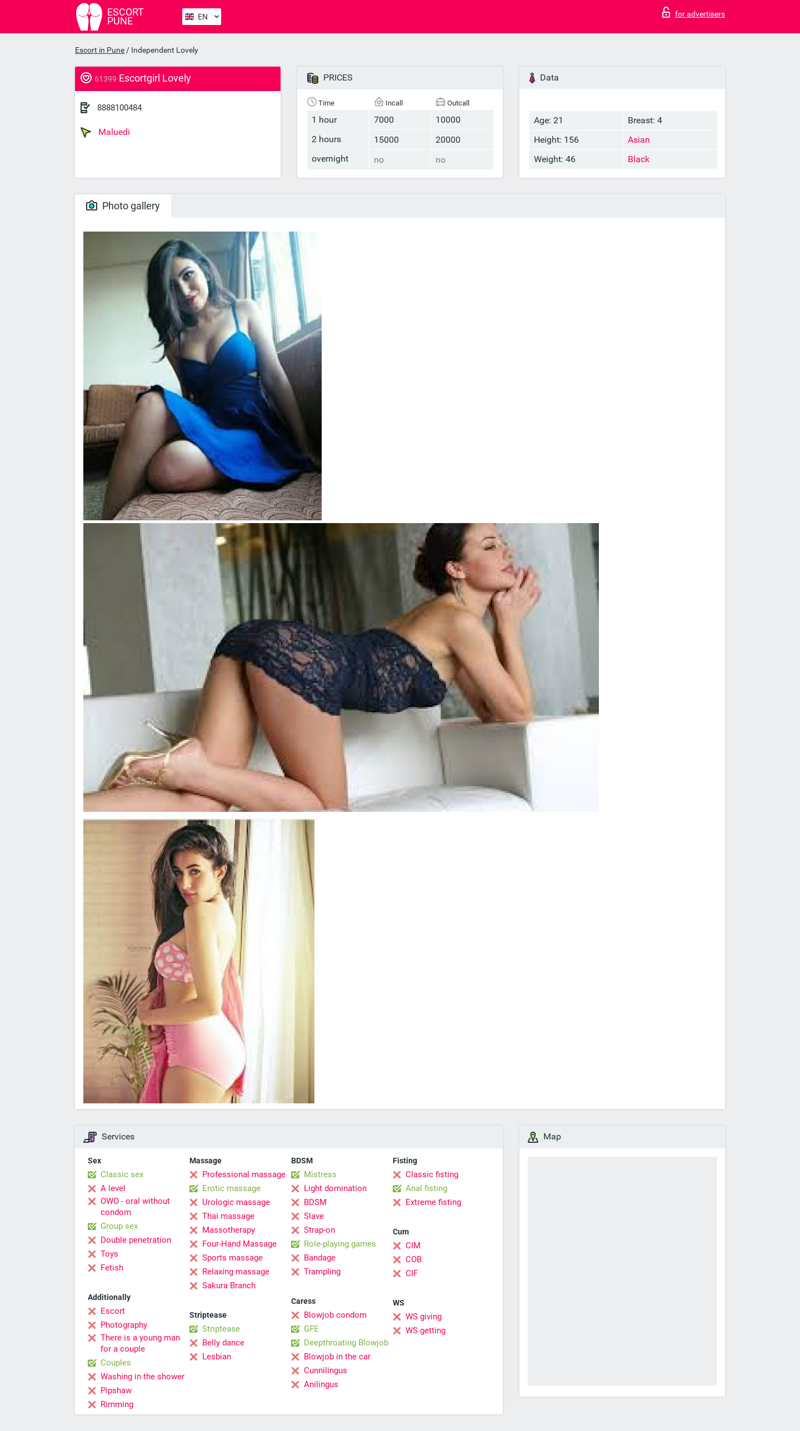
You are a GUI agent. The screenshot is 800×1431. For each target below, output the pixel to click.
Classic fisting (432, 1174)
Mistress (320, 1174)
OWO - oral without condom (135, 1206)
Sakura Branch (229, 1286)
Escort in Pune (99, 50)
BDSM (315, 1202)
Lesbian (216, 1357)
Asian (639, 139)
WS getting (426, 1330)
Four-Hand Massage (239, 1244)
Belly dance (223, 1343)
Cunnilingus (325, 1370)
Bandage (320, 1258)
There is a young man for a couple (140, 1343)
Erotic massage (231, 1188)
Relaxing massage (235, 1272)
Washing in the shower (142, 1377)
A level (113, 1188)
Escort (113, 1311)
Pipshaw (116, 1390)
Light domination (335, 1188)
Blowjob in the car (337, 1357)
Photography (124, 1325)
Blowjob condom (335, 1315)
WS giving (424, 1317)
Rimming (117, 1404)
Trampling (322, 1272)
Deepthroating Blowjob (346, 1343)
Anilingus (321, 1384)
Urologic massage (236, 1202)
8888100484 (119, 108)
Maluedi (105, 132)
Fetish (112, 1268)
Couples (116, 1363)
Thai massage (228, 1216)
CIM (413, 1246)
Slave (314, 1216)
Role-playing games (340, 1244)
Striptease (221, 1329)
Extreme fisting (433, 1202)
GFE (311, 1329)
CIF (412, 1273)
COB (414, 1259)
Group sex (119, 1226)
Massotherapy (228, 1230)
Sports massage (232, 1258)
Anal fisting (426, 1188)
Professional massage (244, 1174)
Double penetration (136, 1240)
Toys (109, 1254)
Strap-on (319, 1230)
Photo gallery (123, 206)
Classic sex (122, 1174)
